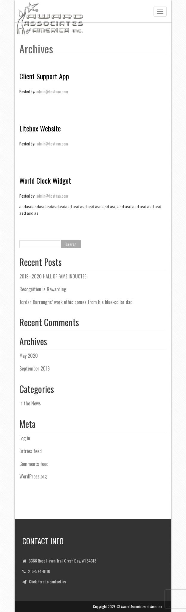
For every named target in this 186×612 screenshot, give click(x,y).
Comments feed (34, 463)
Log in (24, 438)
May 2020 (28, 355)
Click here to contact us (47, 581)
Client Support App (44, 76)
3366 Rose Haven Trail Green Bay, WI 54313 (62, 560)
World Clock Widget (45, 180)
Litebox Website (40, 128)
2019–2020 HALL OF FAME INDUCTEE (52, 276)
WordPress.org (33, 476)
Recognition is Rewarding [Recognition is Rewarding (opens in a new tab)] (42, 289)
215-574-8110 (39, 571)
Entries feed (30, 451)
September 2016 (34, 368)
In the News (30, 403)
